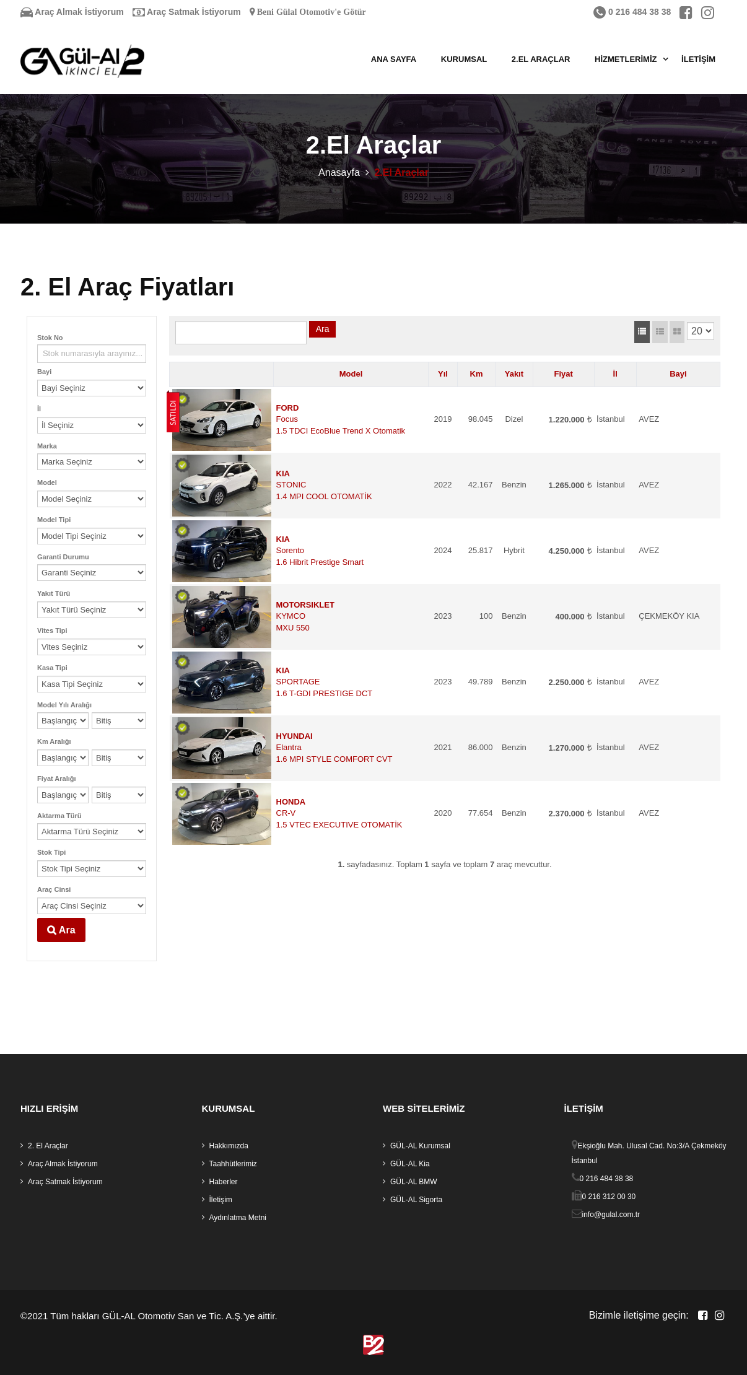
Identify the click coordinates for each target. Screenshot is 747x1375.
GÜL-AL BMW (413, 1181)
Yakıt (514, 373)
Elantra (289, 747)
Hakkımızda (228, 1145)
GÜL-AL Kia (410, 1163)
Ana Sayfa (393, 59)
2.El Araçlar (541, 59)
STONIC (291, 484)
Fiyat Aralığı (56, 778)
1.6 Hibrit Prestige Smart (320, 562)
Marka (47, 446)
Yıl (443, 373)
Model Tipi (54, 519)
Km (476, 373)
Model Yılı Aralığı (64, 705)
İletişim (698, 59)
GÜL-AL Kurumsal (420, 1145)
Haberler (223, 1181)
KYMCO (291, 616)
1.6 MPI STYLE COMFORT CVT (334, 759)
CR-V (286, 813)
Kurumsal (464, 59)
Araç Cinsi (54, 889)
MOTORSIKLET (305, 604)
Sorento (290, 550)
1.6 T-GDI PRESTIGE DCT (324, 693)
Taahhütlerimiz (233, 1163)
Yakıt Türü (53, 593)
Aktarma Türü (59, 815)
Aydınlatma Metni (238, 1217)
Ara (61, 929)
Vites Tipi (52, 630)
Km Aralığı (54, 741)
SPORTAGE (298, 681)
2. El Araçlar (48, 1145)
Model (47, 482)
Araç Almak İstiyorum (72, 12)
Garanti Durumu (63, 557)
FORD (287, 407)
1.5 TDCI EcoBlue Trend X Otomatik (341, 430)
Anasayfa (339, 172)
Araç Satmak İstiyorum (187, 12)
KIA (283, 473)
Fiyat (563, 373)
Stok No (50, 337)
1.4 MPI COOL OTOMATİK (324, 496)
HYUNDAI (294, 736)
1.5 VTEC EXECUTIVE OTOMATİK (339, 824)
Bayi (44, 371)
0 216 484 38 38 (632, 12)
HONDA (291, 801)
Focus (287, 419)
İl (39, 408)
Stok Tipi (51, 852)
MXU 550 (293, 627)
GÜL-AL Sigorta (416, 1199)
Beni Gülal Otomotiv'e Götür (310, 11)
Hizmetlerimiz (626, 59)
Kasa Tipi (52, 667)
